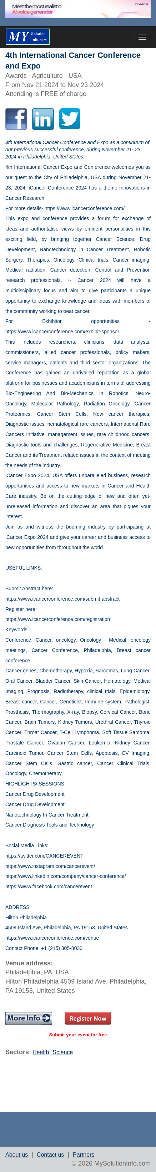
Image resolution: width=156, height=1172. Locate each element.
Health (40, 1052)
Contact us (50, 1155)
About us (16, 1155)
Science (62, 1052)
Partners (83, 1155)
